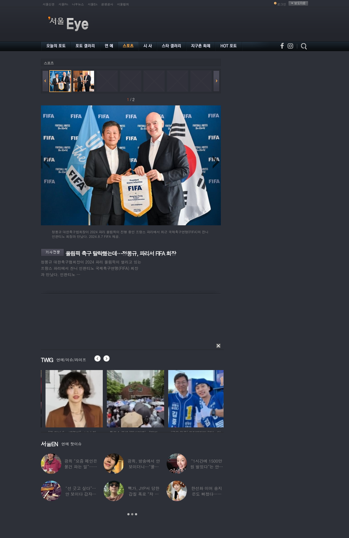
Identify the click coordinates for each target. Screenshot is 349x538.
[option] (56, 398)
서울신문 (49, 4)
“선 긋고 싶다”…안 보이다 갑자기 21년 (80, 493)
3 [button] (136, 514)
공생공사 (107, 4)
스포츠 (49, 63)
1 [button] (128, 514)
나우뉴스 (78, 4)
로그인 (281, 4)
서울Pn (63, 4)
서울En (92, 4)
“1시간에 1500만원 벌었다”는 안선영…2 (206, 466)
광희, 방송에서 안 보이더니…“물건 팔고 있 (143, 466)
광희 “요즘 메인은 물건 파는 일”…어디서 (80, 466)
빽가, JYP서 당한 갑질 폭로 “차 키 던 (144, 493)
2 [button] (132, 514)
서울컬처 (123, 4)
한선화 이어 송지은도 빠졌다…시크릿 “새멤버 (206, 493)
